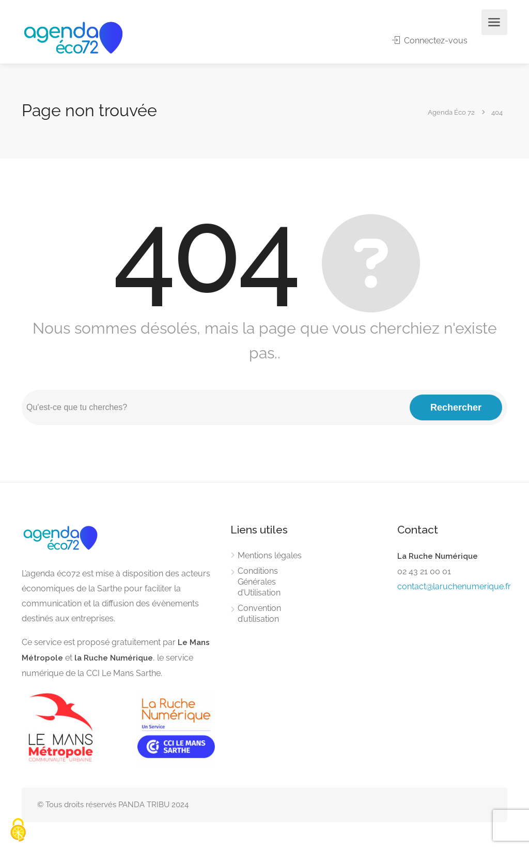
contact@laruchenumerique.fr (454, 586)
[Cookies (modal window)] (18, 830)
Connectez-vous (430, 40)
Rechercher (455, 407)
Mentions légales (270, 555)
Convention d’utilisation (259, 613)
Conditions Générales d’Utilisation (259, 582)
